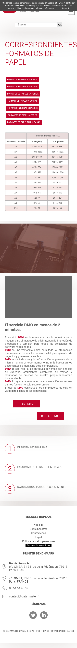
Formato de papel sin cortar (22, 101)
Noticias (38, 524)
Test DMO (26, 403)
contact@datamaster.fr (24, 596)
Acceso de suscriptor (38, 545)
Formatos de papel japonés (22, 115)
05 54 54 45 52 (18, 588)
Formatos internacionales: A (22, 79)
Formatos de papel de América (22, 94)
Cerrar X (65, 8)
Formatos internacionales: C (22, 87)
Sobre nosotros (38, 529)
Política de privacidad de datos (55, 631)
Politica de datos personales (38, 541)
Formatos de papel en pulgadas (23, 122)
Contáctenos (50, 416)
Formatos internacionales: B (22, 108)
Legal (38, 537)
